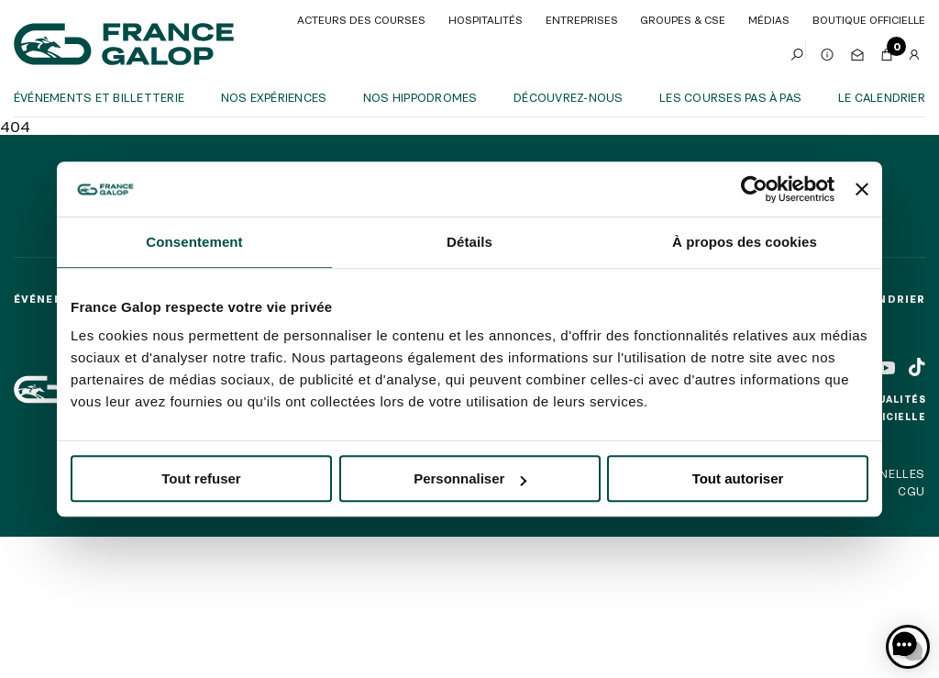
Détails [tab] (469, 242)
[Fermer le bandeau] (862, 189)
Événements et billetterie (99, 97)
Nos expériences (274, 97)
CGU (911, 490)
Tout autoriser (738, 478)
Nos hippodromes (420, 97)
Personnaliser (470, 478)
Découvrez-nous (568, 97)
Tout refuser (200, 478)
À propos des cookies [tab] (744, 242)
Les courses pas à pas (730, 97)
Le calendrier (881, 97)
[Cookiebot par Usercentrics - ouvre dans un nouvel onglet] (754, 189)
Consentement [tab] (194, 242)
